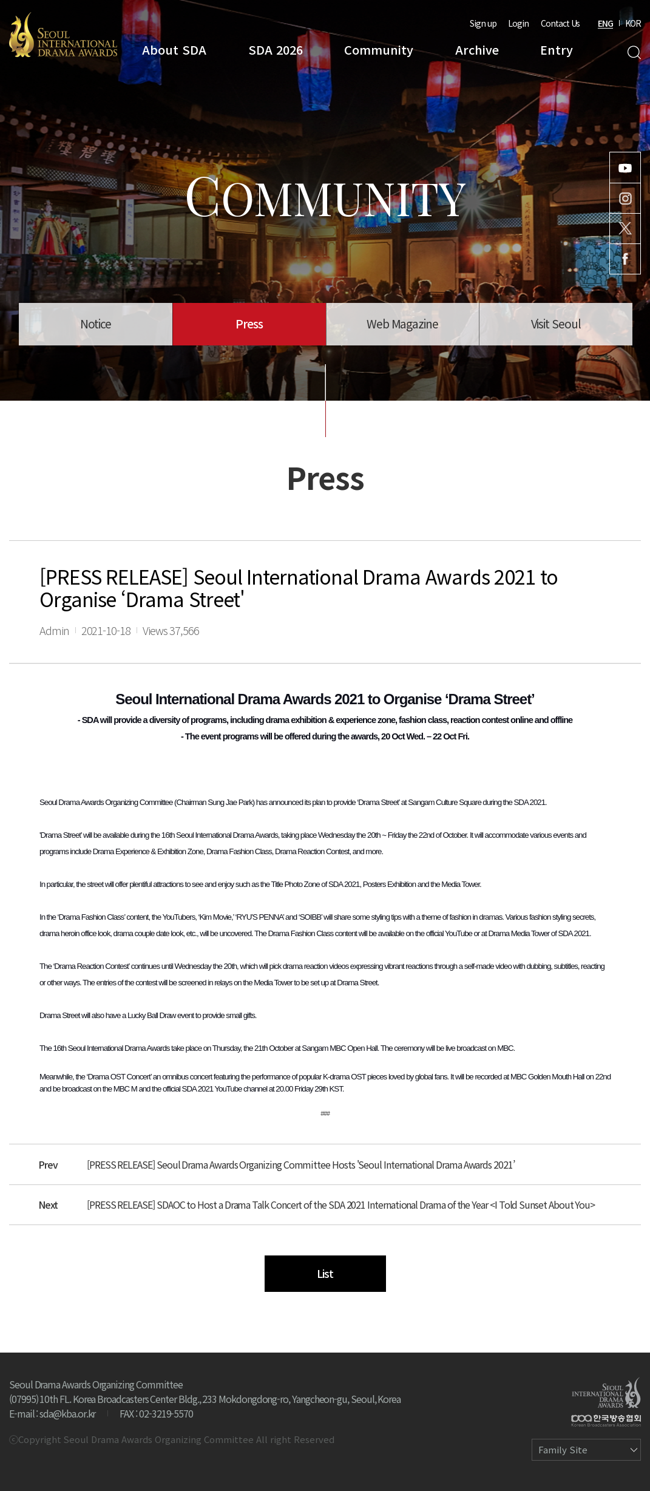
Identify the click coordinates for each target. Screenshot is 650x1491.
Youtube (625, 167)
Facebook (625, 259)
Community (378, 49)
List (325, 1273)
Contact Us (560, 23)
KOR (633, 23)
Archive (477, 49)
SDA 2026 (275, 49)
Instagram (625, 198)
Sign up (483, 23)
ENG (605, 23)
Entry (556, 49)
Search (634, 52)
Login (518, 23)
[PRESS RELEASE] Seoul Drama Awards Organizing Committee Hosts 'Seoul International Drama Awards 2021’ (301, 1164)
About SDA (174, 49)
